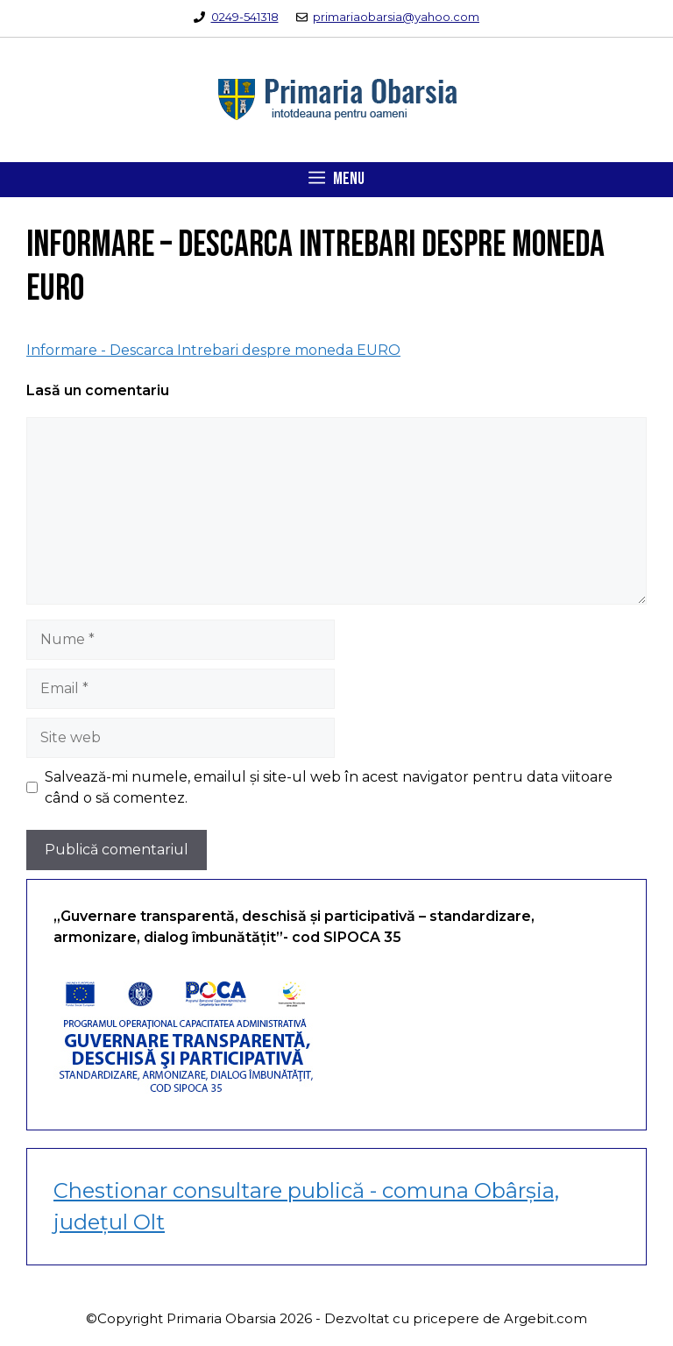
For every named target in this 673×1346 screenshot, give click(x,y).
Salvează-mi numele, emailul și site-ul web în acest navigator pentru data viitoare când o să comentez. (329, 787)
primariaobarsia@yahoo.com (396, 17)
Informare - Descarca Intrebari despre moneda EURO (213, 350)
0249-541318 (245, 17)
